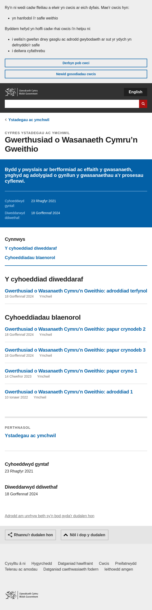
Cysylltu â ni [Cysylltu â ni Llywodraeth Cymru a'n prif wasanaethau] (15, 563)
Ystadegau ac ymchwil (28, 120)
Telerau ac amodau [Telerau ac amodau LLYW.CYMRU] (21, 569)
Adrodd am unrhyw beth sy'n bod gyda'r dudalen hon (49, 516)
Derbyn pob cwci (76, 63)
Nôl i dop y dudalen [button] (87, 535)
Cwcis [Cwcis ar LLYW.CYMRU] (104, 563)
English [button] (135, 92)
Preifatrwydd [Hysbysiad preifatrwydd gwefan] (125, 563)
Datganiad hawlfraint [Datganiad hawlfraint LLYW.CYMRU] (75, 563)
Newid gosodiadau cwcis (76, 74)
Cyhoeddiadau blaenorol (30, 257)
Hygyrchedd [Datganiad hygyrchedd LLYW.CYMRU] (41, 563)
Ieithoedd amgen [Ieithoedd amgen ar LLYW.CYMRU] (119, 569)
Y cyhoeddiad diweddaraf (31, 248)
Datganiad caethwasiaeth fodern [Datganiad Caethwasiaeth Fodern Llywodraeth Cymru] (71, 569)
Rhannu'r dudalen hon (33, 535)
